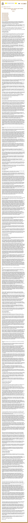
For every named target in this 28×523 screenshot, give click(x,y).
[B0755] (13, 11)
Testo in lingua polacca (5, 20)
